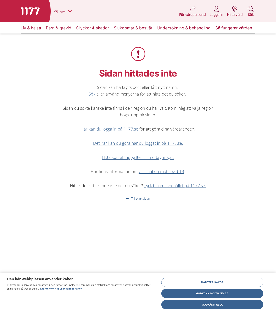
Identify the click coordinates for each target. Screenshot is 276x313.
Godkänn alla (212, 306)
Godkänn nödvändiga (212, 294)
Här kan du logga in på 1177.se (109, 129)
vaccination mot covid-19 (161, 171)
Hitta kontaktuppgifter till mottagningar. (138, 157)
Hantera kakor (212, 283)
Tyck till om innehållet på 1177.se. (175, 185)
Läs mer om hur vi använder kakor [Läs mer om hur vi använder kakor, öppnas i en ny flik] (61, 290)
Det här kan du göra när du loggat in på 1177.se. (138, 143)
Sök (92, 94)
